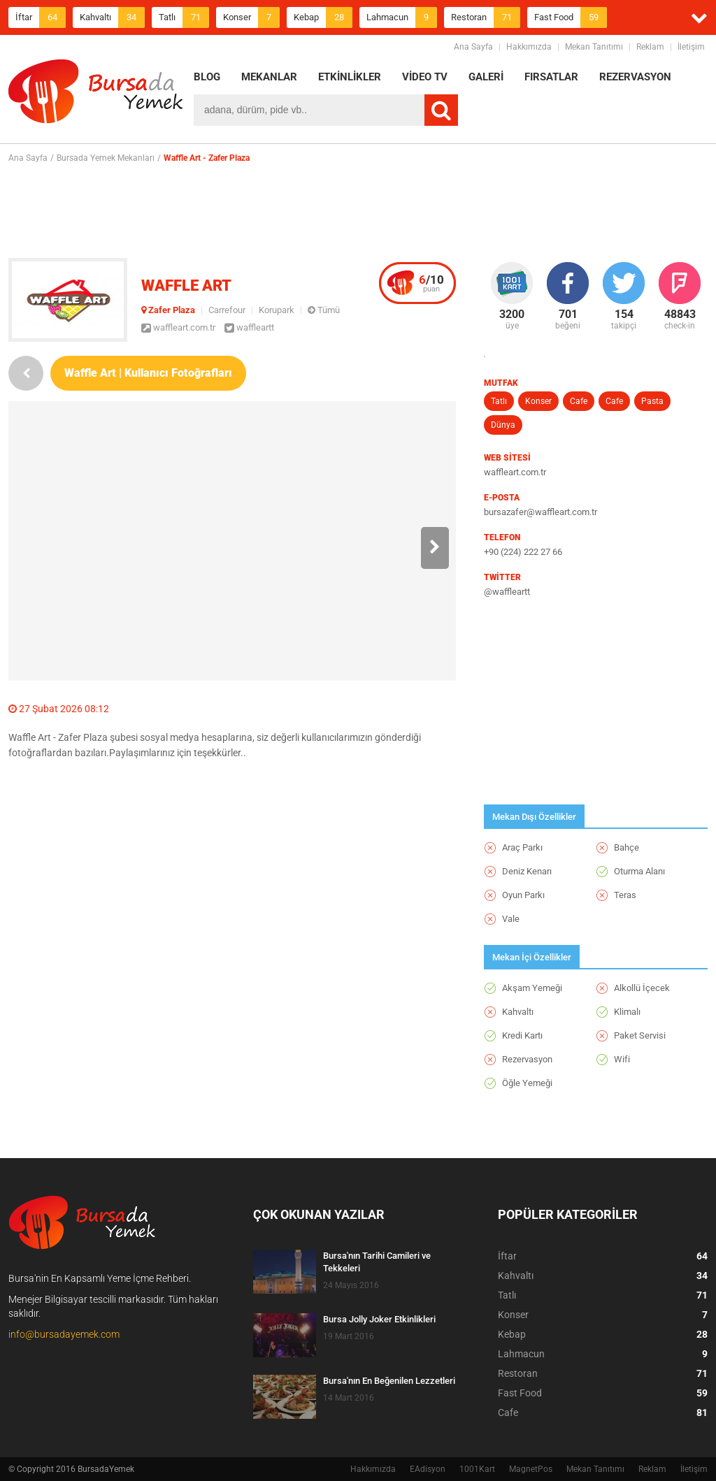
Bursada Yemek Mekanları (106, 158)
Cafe (578, 401)
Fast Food (570, 17)
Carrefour (226, 310)
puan (431, 283)
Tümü (324, 310)
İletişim (691, 47)
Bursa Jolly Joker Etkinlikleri (379, 1319)
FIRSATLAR (551, 77)
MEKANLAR (269, 77)
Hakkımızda (529, 47)
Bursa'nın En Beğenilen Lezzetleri (389, 1380)
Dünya (503, 425)
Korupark (276, 310)
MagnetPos (530, 1469)
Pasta (652, 401)
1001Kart (477, 1469)
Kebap (323, 17)
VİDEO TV (425, 77)
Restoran (485, 17)
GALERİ (485, 77)
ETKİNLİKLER (349, 77)
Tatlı (184, 17)
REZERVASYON (635, 77)
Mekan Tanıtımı (594, 47)
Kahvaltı (112, 17)
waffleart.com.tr (178, 327)
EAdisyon (427, 1469)
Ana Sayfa (473, 47)
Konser (251, 17)
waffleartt (249, 327)
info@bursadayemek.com (64, 1334)
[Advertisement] (358, 210)
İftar (40, 17)
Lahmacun (401, 17)
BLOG (207, 77)
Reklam (650, 47)
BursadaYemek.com (95, 94)
